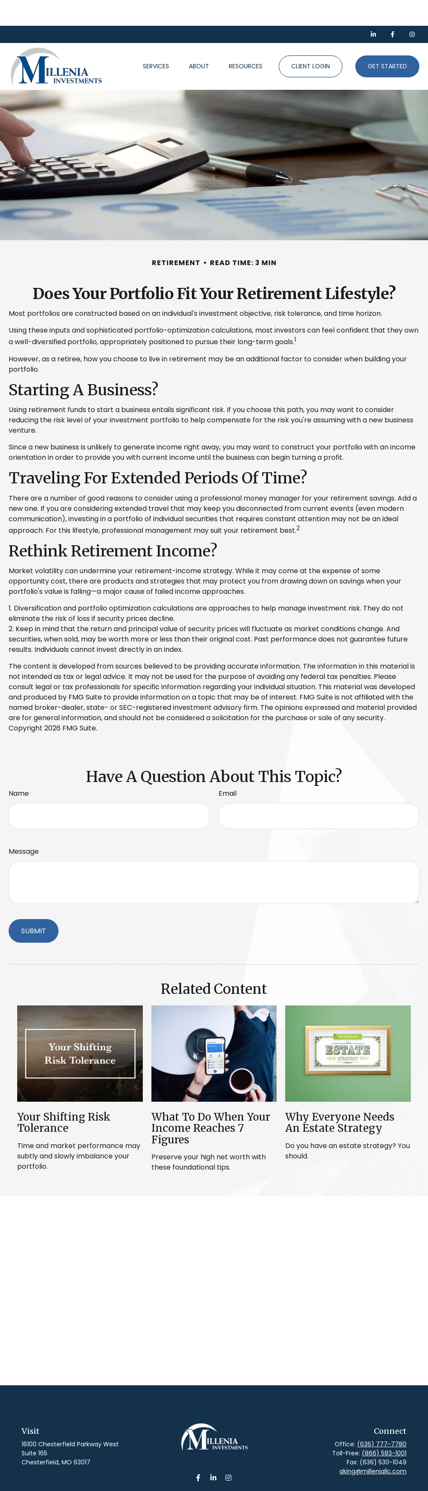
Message (24, 826)
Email (228, 768)
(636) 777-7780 (381, 1418)
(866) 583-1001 (384, 1427)
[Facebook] (392, 8)
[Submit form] (34, 905)
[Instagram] (228, 1451)
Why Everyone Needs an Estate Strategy (339, 1097)
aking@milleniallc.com (372, 1445)
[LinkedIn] (373, 8)
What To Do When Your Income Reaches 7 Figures (210, 1103)
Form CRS (223, 1485)
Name (19, 768)
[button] (155, 41)
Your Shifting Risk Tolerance (64, 1097)
